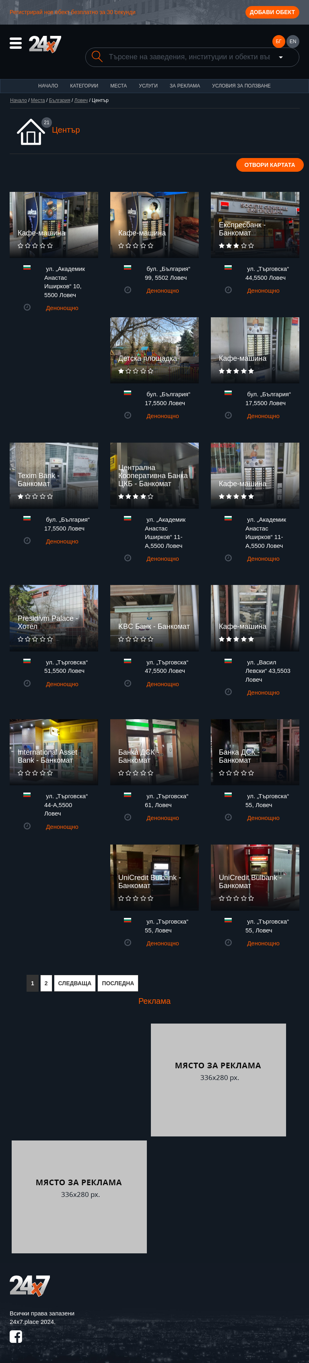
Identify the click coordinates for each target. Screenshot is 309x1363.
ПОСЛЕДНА (118, 983)
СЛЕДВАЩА (75, 983)
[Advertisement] (79, 1080)
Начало (48, 86)
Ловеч (81, 100)
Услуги (148, 86)
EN (293, 41)
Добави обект (272, 12)
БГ (278, 41)
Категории (84, 86)
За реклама (185, 86)
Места (118, 86)
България (59, 100)
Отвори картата (270, 165)
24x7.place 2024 (32, 1321)
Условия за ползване (241, 86)
